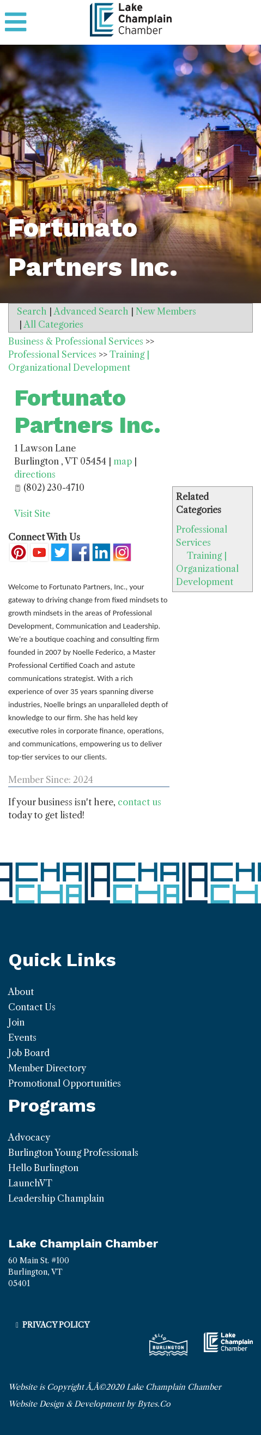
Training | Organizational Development (207, 568)
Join (16, 1022)
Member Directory (47, 1068)
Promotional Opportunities (64, 1083)
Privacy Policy (55, 1325)
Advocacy (29, 1137)
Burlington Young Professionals (73, 1152)
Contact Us (32, 1007)
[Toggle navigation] (15, 22)
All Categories (53, 324)
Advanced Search (91, 311)
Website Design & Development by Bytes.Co (89, 1404)
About (21, 991)
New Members (166, 311)
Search (32, 311)
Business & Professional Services (75, 341)
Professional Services (52, 354)
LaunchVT (30, 1183)
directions (35, 474)
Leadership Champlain (56, 1198)
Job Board (29, 1052)
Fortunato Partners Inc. (87, 411)
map (122, 461)
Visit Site (32, 513)
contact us (139, 802)
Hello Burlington (43, 1167)
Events (22, 1037)
